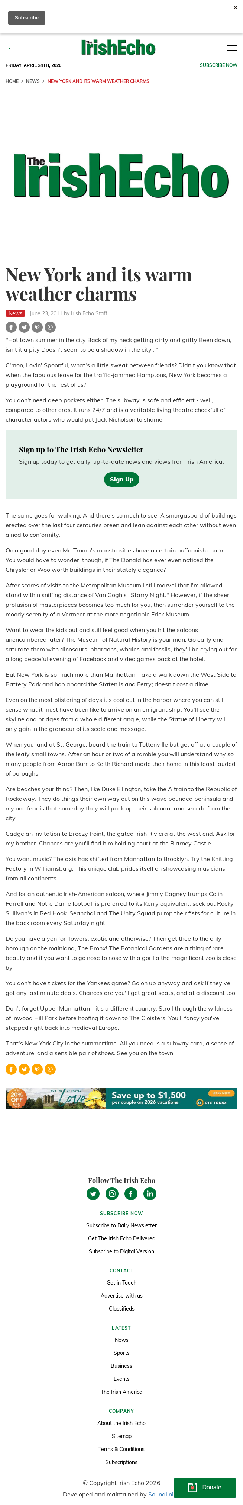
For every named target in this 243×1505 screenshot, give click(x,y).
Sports (122, 1353)
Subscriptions (121, 1462)
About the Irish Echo (121, 1423)
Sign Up (121, 479)
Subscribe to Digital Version (121, 1251)
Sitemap (122, 1436)
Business (121, 1366)
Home (12, 81)
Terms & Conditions (121, 1449)
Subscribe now (218, 65)
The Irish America (121, 1392)
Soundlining (164, 1494)
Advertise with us (122, 1295)
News (33, 81)
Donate (211, 1487)
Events (122, 1379)
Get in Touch (121, 1282)
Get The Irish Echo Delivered (121, 1238)
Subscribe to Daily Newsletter (121, 1225)
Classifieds (122, 1308)
